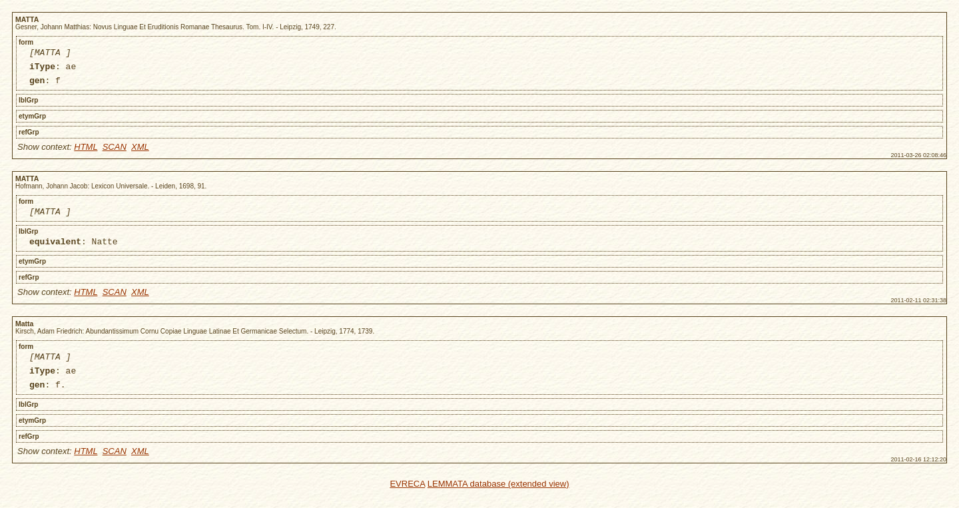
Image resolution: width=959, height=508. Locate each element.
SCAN (115, 153)
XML (140, 153)
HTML (85, 153)
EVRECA (407, 500)
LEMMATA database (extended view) (498, 500)
